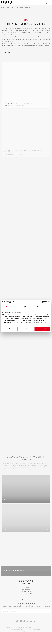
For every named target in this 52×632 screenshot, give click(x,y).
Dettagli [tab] (26, 306)
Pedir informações (26, 57)
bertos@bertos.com (26, 596)
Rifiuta (10, 329)
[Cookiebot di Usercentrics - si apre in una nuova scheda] (43, 302)
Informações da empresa (40, 627)
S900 (17, 7)
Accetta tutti (42, 329)
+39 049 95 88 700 (26, 593)
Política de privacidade (17, 629)
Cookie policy (27, 629)
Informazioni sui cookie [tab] (43, 306)
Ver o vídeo (26, 52)
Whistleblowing (37, 629)
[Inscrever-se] (48, 611)
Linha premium (10, 7)
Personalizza (26, 329)
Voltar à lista (5, 11)
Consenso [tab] (9, 306)
